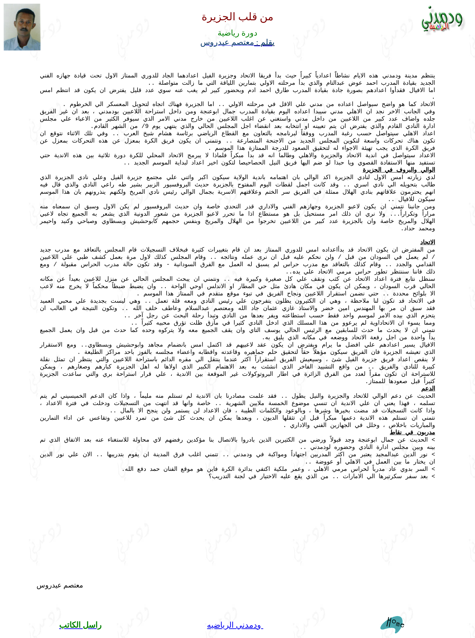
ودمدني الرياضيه (235, 625)
